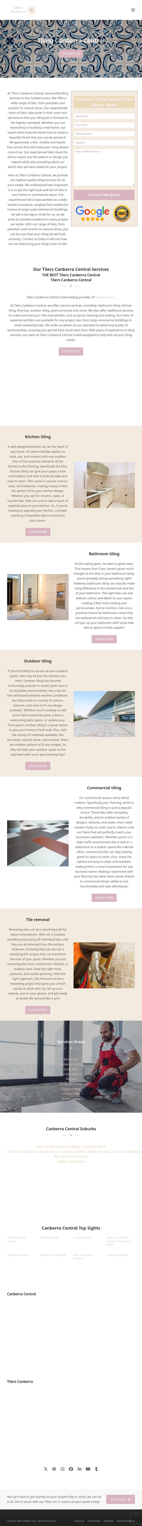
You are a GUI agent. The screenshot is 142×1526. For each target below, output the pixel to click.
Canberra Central (71, 1064)
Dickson (30, 1151)
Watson (62, 1161)
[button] (133, 10)
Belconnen (71, 1059)
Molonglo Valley (71, 1084)
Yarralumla (77, 1161)
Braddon (74, 1146)
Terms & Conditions (126, 1521)
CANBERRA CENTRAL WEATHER (71, 1201)
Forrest (54, 1151)
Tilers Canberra (24, 1521)
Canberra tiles (105, 297)
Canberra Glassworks (117, 1254)
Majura (71, 1079)
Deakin (18, 1151)
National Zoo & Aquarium (53, 1254)
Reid (63, 1156)
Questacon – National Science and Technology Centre (119, 1241)
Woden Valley (71, 1099)
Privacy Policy (94, 1521)
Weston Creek (71, 1094)
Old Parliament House (18, 1254)
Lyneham (119, 1151)
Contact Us (79, 1521)
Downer (42, 1151)
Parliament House (49, 1237)
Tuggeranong (71, 1089)
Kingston (105, 1151)
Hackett (91, 1151)
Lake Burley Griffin (82, 1237)
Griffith (80, 1151)
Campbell (88, 1146)
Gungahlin (71, 1069)
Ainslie (50, 1146)
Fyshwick (67, 1151)
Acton (40, 1146)
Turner (83, 1156)
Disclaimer (108, 1521)
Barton (61, 1146)
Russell (72, 1156)
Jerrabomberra (71, 1074)
